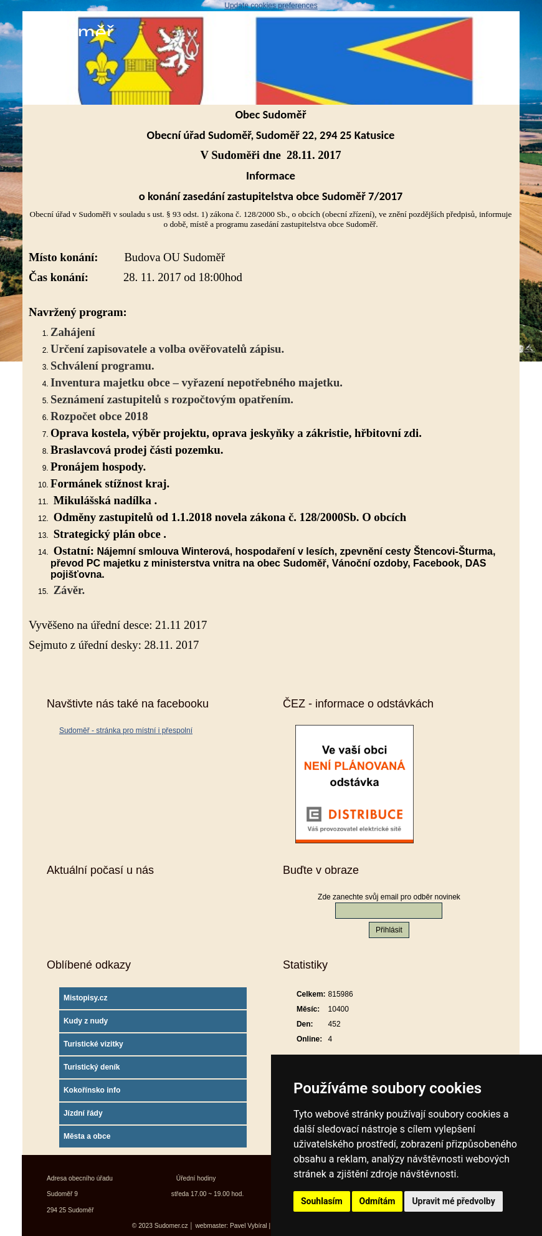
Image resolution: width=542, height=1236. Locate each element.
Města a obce (87, 1136)
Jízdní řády (83, 1113)
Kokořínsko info (92, 1090)
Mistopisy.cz (85, 998)
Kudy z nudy (86, 1021)
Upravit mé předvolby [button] (453, 1201)
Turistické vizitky (93, 1044)
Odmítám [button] (377, 1201)
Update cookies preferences (270, 5)
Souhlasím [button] (322, 1201)
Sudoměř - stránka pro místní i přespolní (126, 730)
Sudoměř (71, 32)
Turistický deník (92, 1067)
